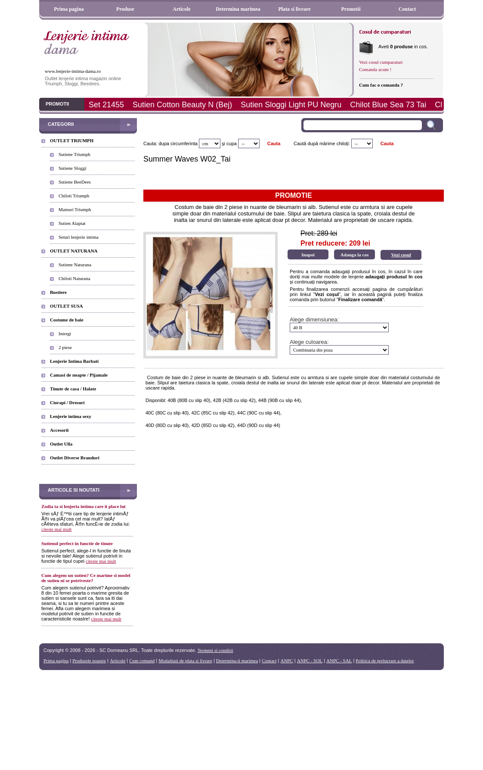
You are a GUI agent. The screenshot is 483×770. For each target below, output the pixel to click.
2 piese (65, 347)
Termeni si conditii (215, 650)
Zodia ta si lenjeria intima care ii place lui (83, 506)
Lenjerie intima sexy (70, 416)
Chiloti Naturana (74, 278)
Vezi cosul (401, 254)
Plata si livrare (294, 9)
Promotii (350, 9)
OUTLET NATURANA (74, 250)
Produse (125, 9)
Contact (407, 9)
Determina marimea (238, 9)
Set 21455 (106, 104)
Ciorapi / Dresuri (67, 402)
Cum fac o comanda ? (381, 84)
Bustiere (58, 292)
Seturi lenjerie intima (79, 237)
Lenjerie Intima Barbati (74, 361)
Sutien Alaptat (72, 223)
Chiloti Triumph (74, 195)
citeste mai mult (56, 529)
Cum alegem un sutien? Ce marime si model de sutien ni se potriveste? (85, 578)
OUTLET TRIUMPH (71, 140)
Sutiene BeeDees (75, 181)
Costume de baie (67, 319)
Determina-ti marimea (237, 660)
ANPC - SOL (309, 660)
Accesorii (59, 430)
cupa (231, 143)
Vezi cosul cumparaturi (380, 62)
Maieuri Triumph (75, 209)
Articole (181, 9)
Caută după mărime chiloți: (322, 143)
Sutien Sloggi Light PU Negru (291, 104)
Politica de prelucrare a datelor (385, 660)
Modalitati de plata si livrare (185, 660)
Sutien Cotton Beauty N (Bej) (182, 104)
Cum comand (142, 660)
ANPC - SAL (339, 660)
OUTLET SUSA (66, 306)
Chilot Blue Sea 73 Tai (388, 104)
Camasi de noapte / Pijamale (79, 374)
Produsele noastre (89, 660)
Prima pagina (69, 9)
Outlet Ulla (61, 443)
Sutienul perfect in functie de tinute (77, 543)
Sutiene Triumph (74, 154)
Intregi (65, 333)
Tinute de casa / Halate (73, 388)
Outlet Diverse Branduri (74, 457)
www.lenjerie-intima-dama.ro (73, 71)
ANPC (286, 660)
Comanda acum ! (375, 69)
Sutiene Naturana (75, 264)
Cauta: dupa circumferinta (170, 143)
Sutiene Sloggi (72, 168)
